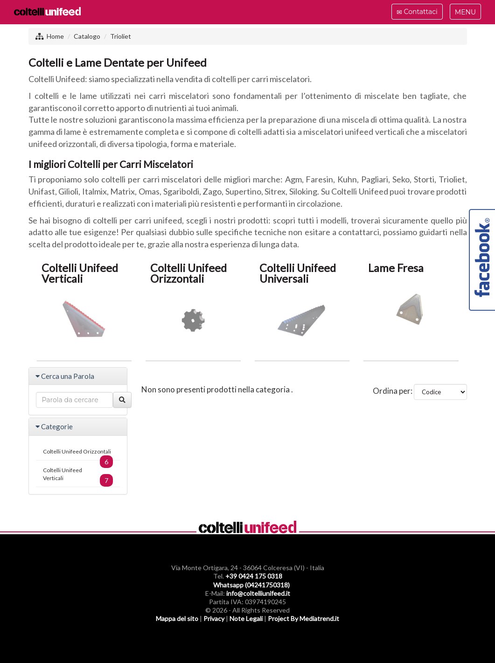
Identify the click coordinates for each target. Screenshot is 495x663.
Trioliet (120, 36)
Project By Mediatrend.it (303, 618)
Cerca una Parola (67, 376)
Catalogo (87, 36)
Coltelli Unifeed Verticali (78, 477)
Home (55, 36)
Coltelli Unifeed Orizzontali (78, 454)
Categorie (57, 426)
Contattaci (417, 13)
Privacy (213, 618)
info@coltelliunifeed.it (258, 593)
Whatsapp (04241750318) (251, 585)
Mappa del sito (177, 618)
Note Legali (246, 618)
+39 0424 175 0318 (253, 576)
